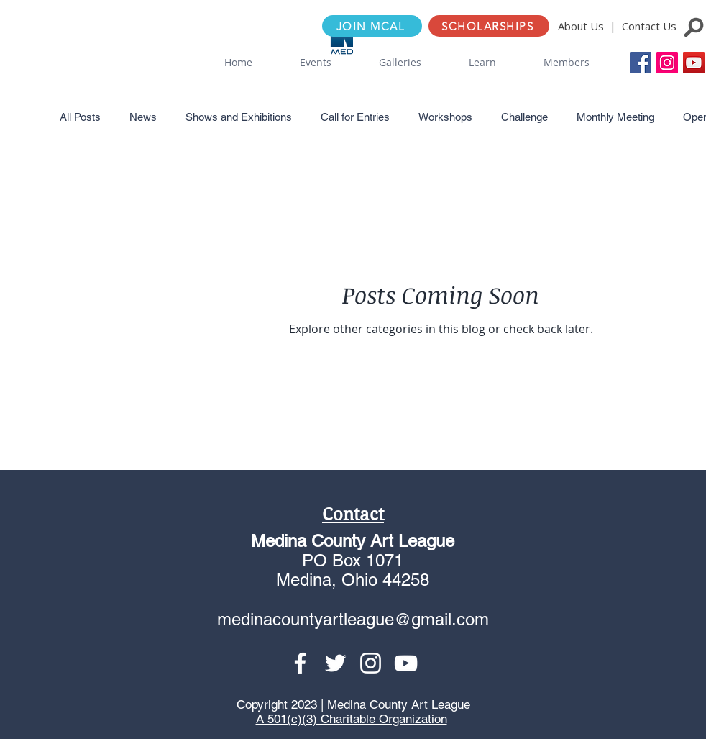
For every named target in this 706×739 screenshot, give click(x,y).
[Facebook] (300, 663)
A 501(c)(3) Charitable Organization (351, 719)
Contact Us (649, 26)
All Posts (80, 117)
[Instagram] (371, 663)
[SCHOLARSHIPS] (488, 26)
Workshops (445, 117)
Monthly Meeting (615, 117)
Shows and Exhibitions (238, 117)
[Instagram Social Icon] (667, 62)
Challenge (524, 117)
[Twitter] (335, 663)
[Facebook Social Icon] (640, 62)
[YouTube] (694, 62)
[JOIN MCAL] (372, 26)
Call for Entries (355, 117)
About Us (581, 26)
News (143, 117)
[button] (315, 62)
